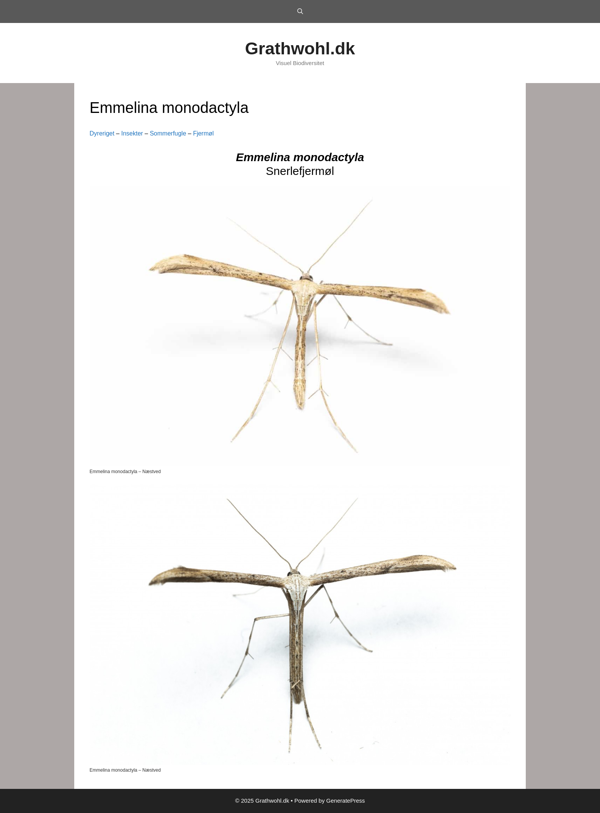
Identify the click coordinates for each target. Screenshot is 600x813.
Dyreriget (102, 133)
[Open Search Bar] (300, 11)
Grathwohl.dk (300, 48)
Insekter (132, 133)
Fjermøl (203, 133)
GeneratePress (345, 800)
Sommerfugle (168, 133)
